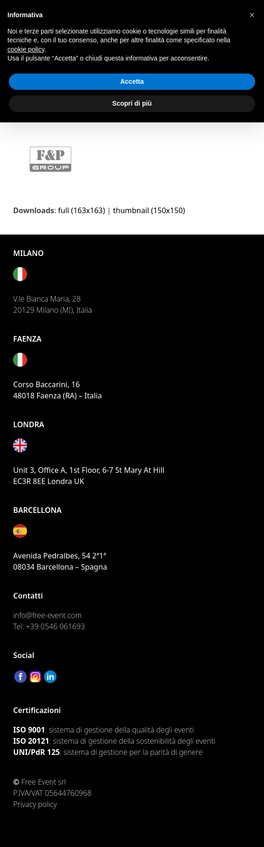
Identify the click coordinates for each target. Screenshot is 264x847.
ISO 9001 (29, 730)
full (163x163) (81, 210)
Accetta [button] (132, 81)
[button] (251, 14)
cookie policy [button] (25, 49)
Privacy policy (35, 804)
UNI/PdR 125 (36, 752)
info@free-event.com (47, 615)
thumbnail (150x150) (149, 210)
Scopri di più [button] (132, 103)
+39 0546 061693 (55, 626)
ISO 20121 (31, 741)
